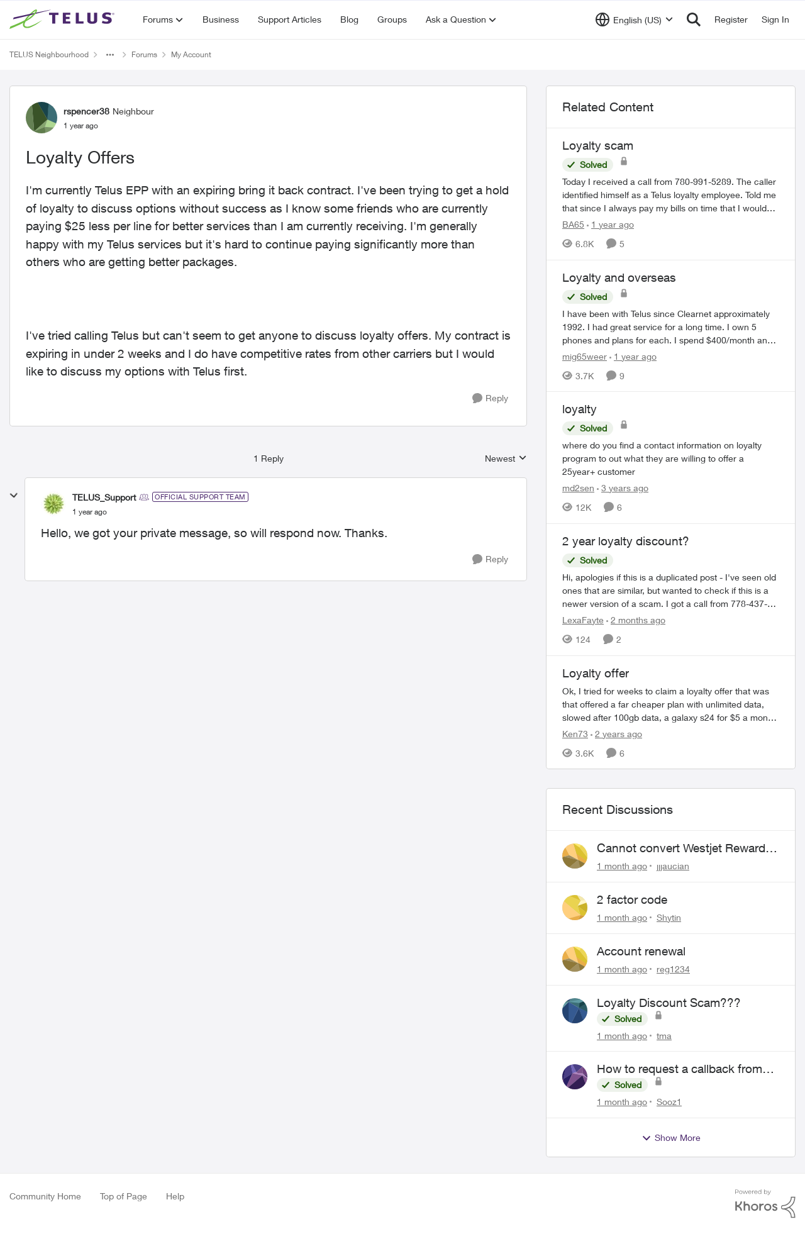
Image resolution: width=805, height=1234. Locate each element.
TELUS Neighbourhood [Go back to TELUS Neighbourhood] (49, 54)
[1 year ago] (610, 224)
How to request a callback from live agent (679, 1069)
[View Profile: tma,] (574, 1010)
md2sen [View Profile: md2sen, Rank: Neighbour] (578, 487)
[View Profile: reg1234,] (574, 959)
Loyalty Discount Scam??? (669, 1002)
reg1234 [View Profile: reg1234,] (673, 969)
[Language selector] (634, 19)
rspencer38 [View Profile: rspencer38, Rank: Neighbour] (86, 111)
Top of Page (123, 1196)
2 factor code (632, 899)
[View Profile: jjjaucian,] (574, 856)
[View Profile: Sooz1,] (574, 1076)
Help (175, 1196)
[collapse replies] (13, 495)
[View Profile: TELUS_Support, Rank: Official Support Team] (53, 503)
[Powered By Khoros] (765, 1203)
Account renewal (641, 951)
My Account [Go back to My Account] (191, 54)
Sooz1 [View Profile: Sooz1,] (669, 1101)
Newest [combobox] (506, 459)
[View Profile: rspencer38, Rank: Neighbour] (41, 117)
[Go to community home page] (63, 19)
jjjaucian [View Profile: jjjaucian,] (673, 865)
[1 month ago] (622, 865)
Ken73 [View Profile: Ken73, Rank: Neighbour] (575, 733)
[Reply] (490, 398)
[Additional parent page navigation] (110, 55)
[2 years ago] (616, 733)
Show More (671, 1137)
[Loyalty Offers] (89, 512)
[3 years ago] (622, 487)
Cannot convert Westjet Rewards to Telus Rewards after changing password (684, 848)
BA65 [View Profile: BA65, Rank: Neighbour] (573, 224)
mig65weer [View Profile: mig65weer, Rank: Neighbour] (584, 355)
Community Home (45, 1196)
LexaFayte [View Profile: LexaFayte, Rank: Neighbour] (583, 619)
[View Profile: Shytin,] (574, 907)
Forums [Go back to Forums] (144, 54)
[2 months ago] (635, 619)
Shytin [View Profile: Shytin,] (669, 917)
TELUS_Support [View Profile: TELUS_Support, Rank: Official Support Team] (104, 497)
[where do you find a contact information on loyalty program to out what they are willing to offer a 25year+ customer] (670, 458)
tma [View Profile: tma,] (664, 1035)
